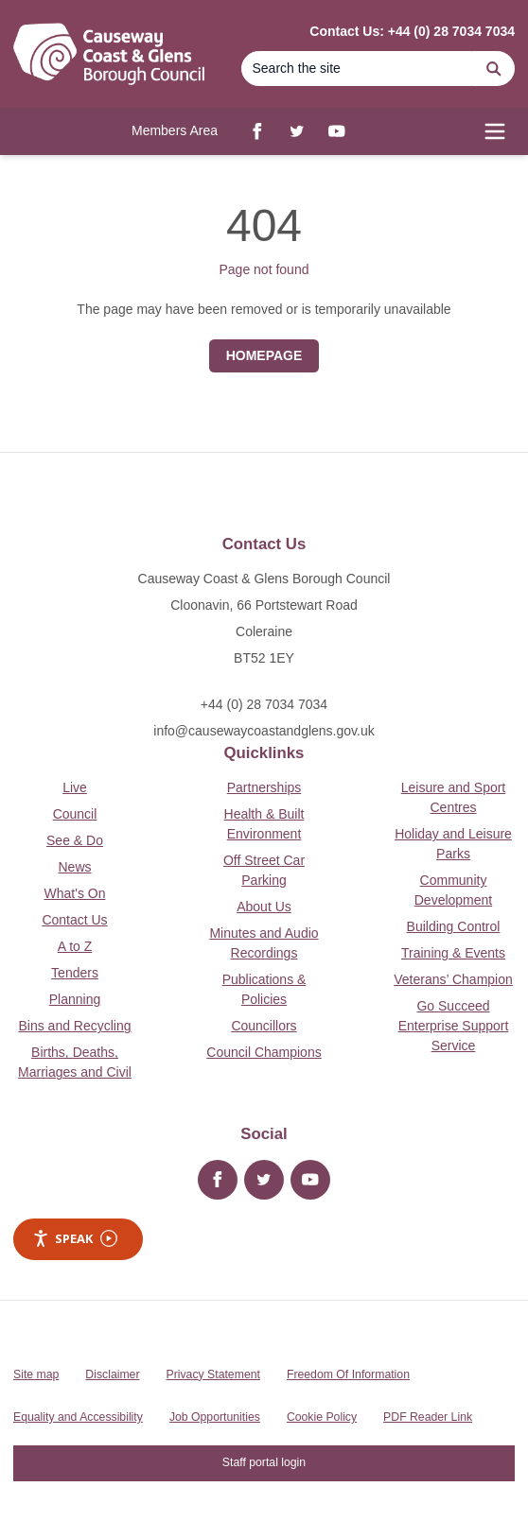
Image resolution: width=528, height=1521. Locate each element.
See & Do (74, 840)
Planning (75, 999)
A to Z (75, 946)
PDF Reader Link (427, 1417)
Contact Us (74, 919)
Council (75, 813)
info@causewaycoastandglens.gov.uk (263, 730)
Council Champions (263, 1052)
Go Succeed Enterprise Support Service (453, 1025)
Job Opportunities (214, 1417)
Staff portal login (264, 1462)
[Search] (356, 68)
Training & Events (453, 952)
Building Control (454, 926)
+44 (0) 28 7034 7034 (264, 704)
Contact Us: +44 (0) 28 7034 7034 (412, 31)
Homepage (264, 355)
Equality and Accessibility (78, 1417)
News (74, 866)
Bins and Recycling (74, 1025)
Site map (36, 1374)
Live (74, 787)
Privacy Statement (213, 1374)
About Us (264, 906)
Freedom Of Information (348, 1374)
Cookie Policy (322, 1417)
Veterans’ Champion (453, 979)
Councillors (263, 1025)
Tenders (74, 972)
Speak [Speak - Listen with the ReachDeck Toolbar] (74, 1239)
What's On (75, 893)
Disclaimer (112, 1374)
